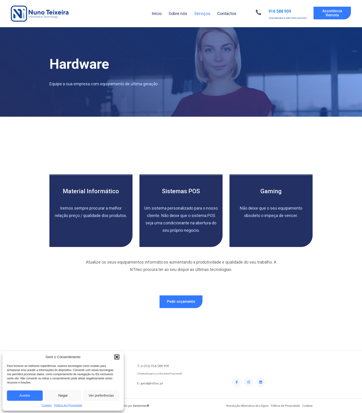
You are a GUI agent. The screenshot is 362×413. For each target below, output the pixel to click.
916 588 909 (279, 11)
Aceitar (24, 395)
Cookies (46, 405)
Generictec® (141, 405)
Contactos (226, 13)
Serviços (202, 13)
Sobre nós (178, 13)
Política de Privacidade (68, 405)
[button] (117, 357)
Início (157, 13)
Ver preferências (101, 395)
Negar (63, 395)
